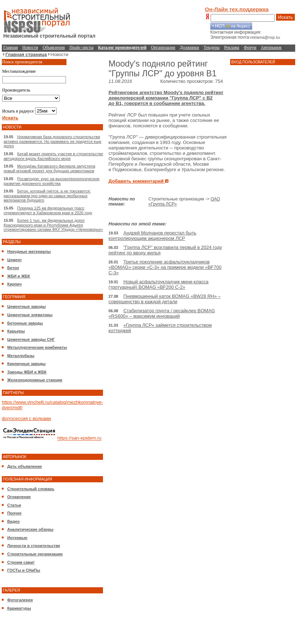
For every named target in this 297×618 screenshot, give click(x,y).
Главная (10, 47)
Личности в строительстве (33, 545)
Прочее (14, 513)
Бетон (13, 268)
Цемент (14, 260)
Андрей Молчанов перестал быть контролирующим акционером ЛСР (152, 235)
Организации (163, 47)
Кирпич (14, 284)
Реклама (231, 47)
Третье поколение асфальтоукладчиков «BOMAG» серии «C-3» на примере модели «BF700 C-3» (164, 267)
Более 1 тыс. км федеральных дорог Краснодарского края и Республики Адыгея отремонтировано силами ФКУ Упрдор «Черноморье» (53, 225)
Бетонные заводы (25, 323)
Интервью (17, 538)
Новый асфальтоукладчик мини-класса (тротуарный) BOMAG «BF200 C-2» (158, 284)
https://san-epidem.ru (79, 438)
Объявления (54, 47)
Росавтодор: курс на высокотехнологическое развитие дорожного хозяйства (51, 181)
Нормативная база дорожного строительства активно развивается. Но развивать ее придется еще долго (53, 141)
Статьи (14, 505)
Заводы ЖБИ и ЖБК (27, 372)
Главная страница (26, 54)
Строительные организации (35, 554)
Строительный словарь (31, 489)
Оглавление (19, 497)
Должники (189, 47)
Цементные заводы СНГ (31, 339)
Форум (250, 47)
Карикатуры (19, 608)
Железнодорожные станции (34, 380)
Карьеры (16, 331)
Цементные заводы (26, 306)
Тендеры (212, 47)
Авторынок (271, 47)
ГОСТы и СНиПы (23, 570)
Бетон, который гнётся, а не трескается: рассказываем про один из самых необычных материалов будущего (47, 195)
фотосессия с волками (26, 418)
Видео (13, 521)
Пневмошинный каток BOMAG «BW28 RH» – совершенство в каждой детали (164, 298)
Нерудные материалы (29, 251)
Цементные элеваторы (29, 315)
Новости (30, 47)
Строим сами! (21, 562)
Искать (285, 17)
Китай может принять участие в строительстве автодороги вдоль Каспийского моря (53, 156)
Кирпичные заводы (26, 363)
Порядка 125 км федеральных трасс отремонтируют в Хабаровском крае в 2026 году (48, 210)
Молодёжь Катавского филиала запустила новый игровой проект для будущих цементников (49, 168)
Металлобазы (20, 356)
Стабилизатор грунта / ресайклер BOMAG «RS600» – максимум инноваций (161, 313)
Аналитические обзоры (30, 529)
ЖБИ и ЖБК (18, 276)
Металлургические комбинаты (37, 347)
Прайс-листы (81, 47)
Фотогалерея (20, 600)
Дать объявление (24, 466)
